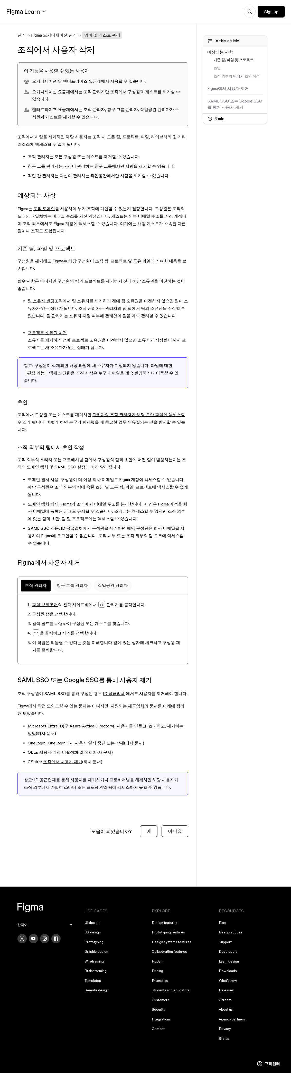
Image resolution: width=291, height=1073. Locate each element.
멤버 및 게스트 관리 (102, 35)
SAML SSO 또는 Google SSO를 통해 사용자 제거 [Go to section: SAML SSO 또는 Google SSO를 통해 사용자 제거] (234, 104)
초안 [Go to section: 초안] (217, 68)
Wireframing (94, 961)
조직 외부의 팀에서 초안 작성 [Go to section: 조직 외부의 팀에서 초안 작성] (236, 76)
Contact (158, 1029)
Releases (226, 990)
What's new (228, 980)
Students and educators (171, 990)
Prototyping (94, 942)
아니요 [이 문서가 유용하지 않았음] (175, 831)
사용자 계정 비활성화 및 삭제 (66, 752)
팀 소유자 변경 (41, 300)
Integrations (161, 1019)
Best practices (230, 932)
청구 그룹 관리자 (72, 585)
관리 (21, 35)
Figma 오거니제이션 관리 (54, 35)
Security (158, 1009)
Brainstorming (96, 971)
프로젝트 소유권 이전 (47, 332)
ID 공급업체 (114, 693)
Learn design (229, 961)
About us (226, 1009)
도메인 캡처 (37, 467)
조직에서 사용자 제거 (62, 761)
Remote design (97, 990)
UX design (93, 932)
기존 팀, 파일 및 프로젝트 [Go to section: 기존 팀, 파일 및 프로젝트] (233, 60)
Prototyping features (168, 932)
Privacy (225, 1029)
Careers (225, 1000)
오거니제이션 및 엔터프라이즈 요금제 (66, 81)
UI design (92, 923)
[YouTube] (33, 938)
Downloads (228, 971)
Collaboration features (169, 951)
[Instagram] (44, 938)
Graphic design (96, 951)
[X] (22, 938)
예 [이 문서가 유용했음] (148, 831)
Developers (228, 951)
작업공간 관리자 (113, 585)
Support (225, 942)
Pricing (157, 971)
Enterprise (160, 980)
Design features (164, 923)
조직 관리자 (35, 585)
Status (224, 1038)
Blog (222, 923)
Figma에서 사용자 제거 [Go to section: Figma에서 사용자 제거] (228, 88)
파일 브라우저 (45, 604)
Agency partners (232, 1019)
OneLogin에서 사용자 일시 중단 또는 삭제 (86, 743)
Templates (93, 980)
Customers (160, 1000)
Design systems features (171, 942)
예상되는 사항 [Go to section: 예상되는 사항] (220, 52)
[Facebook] (56, 938)
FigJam (157, 961)
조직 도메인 (44, 208)
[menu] (44, 925)
